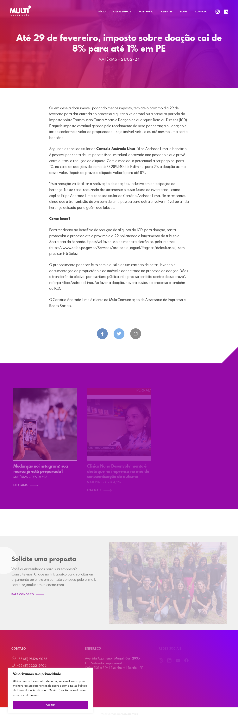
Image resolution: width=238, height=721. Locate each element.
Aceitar (50, 705)
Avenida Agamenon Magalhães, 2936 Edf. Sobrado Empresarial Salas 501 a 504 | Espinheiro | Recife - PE (114, 663)
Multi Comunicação (20, 10)
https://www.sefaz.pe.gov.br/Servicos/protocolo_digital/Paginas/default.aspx (112, 248)
